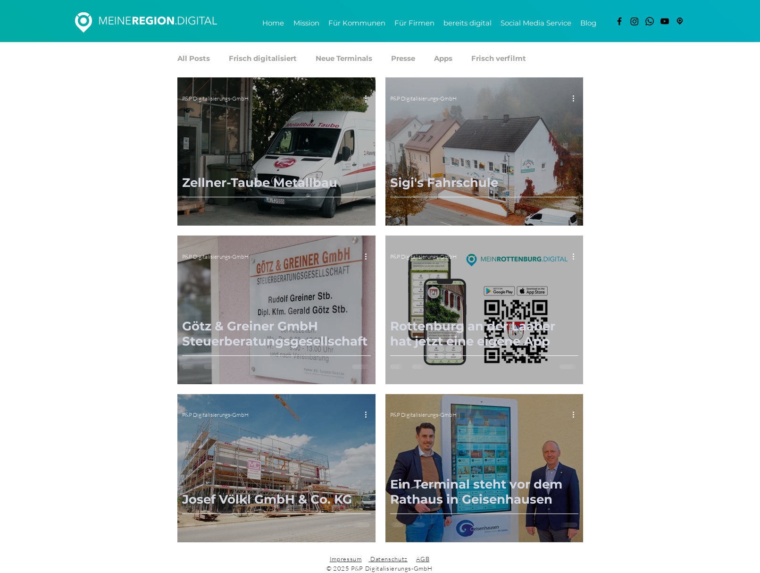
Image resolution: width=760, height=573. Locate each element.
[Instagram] (634, 21)
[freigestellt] (680, 21)
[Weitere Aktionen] (369, 98)
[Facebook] (619, 21)
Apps (443, 58)
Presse (403, 58)
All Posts (193, 58)
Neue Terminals (344, 58)
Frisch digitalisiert (263, 58)
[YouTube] (665, 21)
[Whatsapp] (649, 21)
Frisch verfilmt (498, 58)
